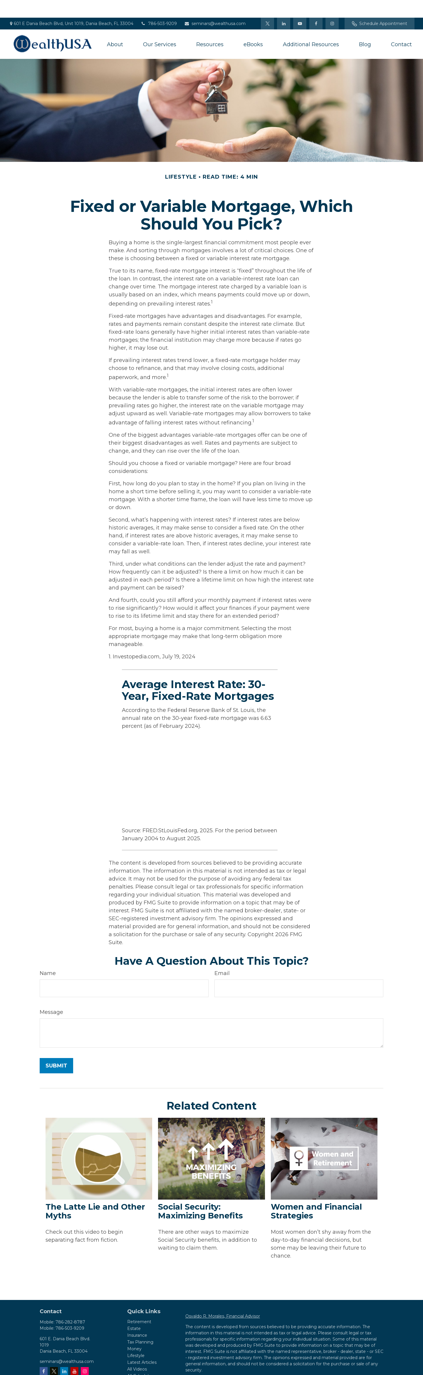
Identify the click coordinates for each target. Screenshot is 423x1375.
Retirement (139, 1304)
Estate (134, 1310)
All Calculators (141, 1358)
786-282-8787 (70, 1304)
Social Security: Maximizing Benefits (200, 1193)
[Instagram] (85, 1353)
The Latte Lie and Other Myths (95, 1193)
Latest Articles (142, 1344)
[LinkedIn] (283, 6)
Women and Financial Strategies (316, 1193)
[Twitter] (267, 6)
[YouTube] (299, 6)
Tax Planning (140, 1324)
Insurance (137, 1317)
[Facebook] (316, 6)
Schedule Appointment (379, 6)
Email (222, 955)
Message (51, 994)
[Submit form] (56, 1048)
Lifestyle (136, 1338)
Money (134, 1331)
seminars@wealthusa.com (215, 6)
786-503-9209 (159, 6)
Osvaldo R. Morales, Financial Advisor (222, 1298)
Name (48, 955)
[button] (115, 27)
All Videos (137, 1351)
